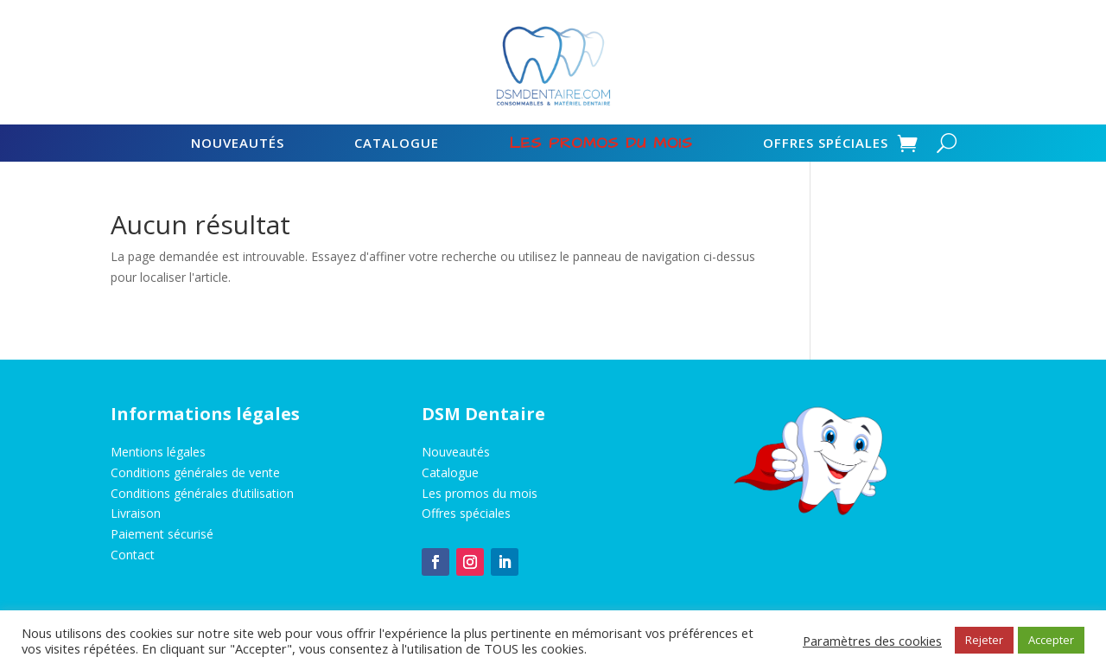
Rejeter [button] (984, 640)
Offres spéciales (825, 144)
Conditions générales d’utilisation (202, 493)
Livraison (136, 513)
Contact (133, 554)
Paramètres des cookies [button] (872, 640)
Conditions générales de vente (195, 472)
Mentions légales (158, 451)
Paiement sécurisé (162, 534)
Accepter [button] (1051, 640)
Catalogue (396, 144)
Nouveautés (237, 144)
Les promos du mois (479, 493)
